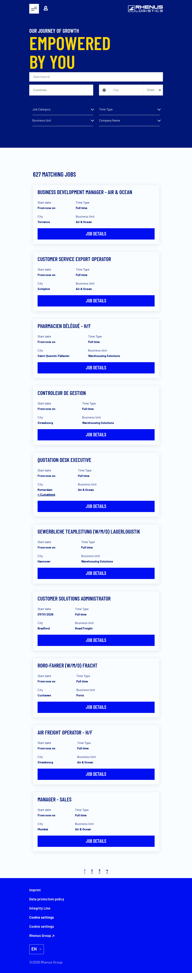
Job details (96, 233)
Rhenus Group (40, 936)
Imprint (35, 890)
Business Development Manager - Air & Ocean (85, 192)
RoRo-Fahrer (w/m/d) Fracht (67, 665)
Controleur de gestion (62, 393)
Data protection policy (46, 899)
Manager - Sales (54, 799)
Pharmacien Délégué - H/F (64, 326)
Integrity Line (39, 908)
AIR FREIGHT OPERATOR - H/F (65, 732)
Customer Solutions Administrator (74, 598)
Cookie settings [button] (41, 927)
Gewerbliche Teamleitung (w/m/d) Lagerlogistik (89, 531)
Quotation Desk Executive (64, 460)
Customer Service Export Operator (74, 259)
